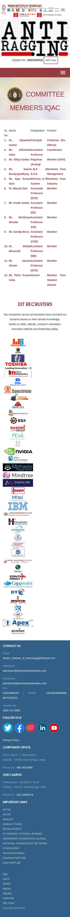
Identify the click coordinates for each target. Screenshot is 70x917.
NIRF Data (51, 60)
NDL (5, 874)
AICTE (6, 814)
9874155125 (10, 697)
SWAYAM (8, 898)
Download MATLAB (14, 857)
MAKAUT (8, 819)
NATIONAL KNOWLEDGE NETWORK (25, 843)
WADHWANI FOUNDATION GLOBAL (24, 838)
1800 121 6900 (11, 710)
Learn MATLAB (12, 862)
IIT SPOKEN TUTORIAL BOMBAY (23, 833)
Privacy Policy (11, 740)
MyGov (7, 888)
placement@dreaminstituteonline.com (24, 683)
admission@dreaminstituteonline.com (24, 670)
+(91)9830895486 (56, 693)
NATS (6, 879)
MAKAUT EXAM (12, 824)
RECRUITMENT (12, 828)
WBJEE (7, 893)
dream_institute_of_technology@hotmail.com (29, 658)
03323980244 (11, 693)
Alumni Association (14, 853)
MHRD (7, 883)
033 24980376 (24, 794)
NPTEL (7, 809)
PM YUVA (8, 903)
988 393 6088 (24, 767)
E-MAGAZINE (11, 848)
